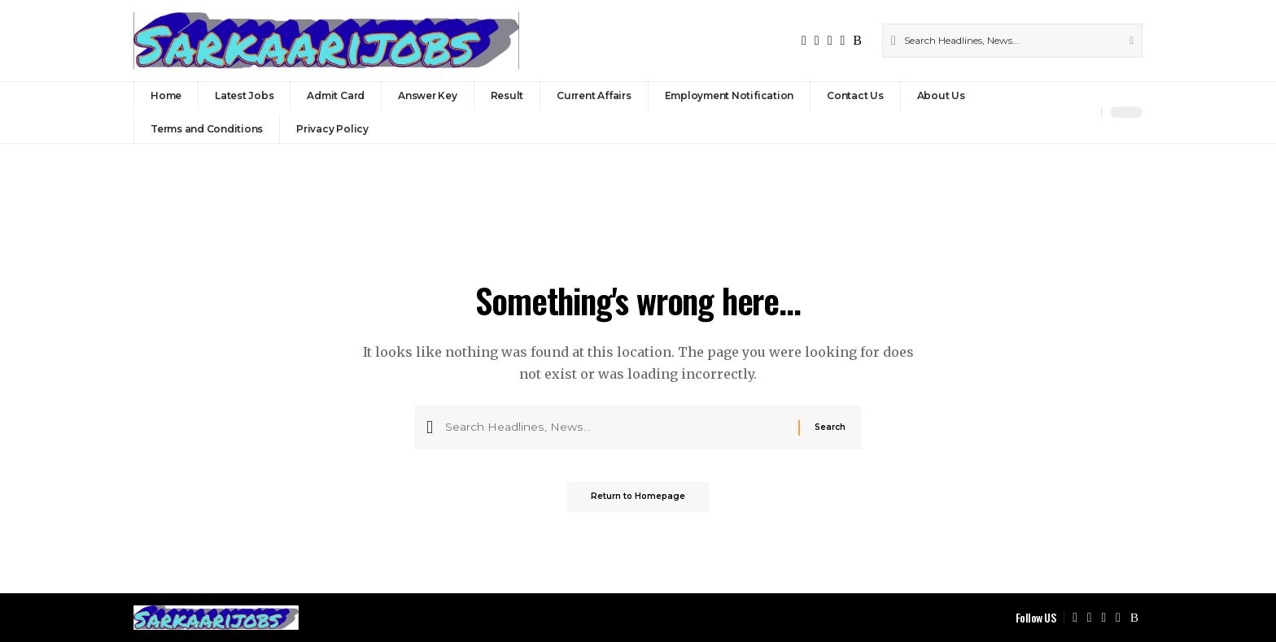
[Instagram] (842, 40)
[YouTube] (830, 40)
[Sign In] (1053, 112)
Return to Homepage (638, 502)
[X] (817, 40)
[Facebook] (804, 40)
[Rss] (857, 40)
